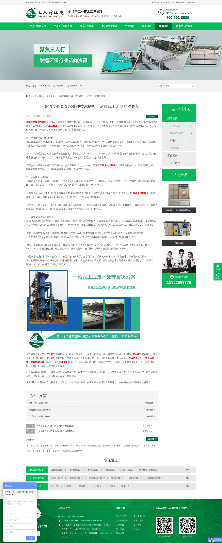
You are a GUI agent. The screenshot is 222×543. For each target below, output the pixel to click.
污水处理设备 (37, 470)
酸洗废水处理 (117, 478)
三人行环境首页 (38, 26)
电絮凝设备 (179, 243)
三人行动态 (175, 126)
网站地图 (180, 2)
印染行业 (83, 486)
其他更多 (125, 486)
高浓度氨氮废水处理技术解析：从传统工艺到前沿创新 (82, 96)
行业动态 (174, 148)
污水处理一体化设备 (75, 85)
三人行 (49, 354)
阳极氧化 (63, 362)
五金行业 (55, 486)
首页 (41, 96)
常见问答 (174, 140)
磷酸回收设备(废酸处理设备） (179, 210)
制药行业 (69, 486)
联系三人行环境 (184, 26)
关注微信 (155, 2)
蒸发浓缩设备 (37, 362)
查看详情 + (147, 426)
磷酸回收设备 (57, 470)
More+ (188, 470)
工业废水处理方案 (63, 26)
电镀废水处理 (57, 478)
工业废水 (133, 358)
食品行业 (97, 486)
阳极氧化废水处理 (155, 478)
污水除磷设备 (93, 470)
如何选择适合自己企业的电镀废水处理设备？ (56, 431)
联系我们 (137, 529)
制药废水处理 (44, 85)
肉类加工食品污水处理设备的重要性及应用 (55, 426)
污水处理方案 (37, 478)
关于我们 (120, 529)
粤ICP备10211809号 (78, 533)
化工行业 (111, 486)
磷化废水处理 (135, 478)
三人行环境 (173, 163)
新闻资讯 (163, 26)
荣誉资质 (146, 26)
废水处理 (137, 354)
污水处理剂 (58, 85)
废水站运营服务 (109, 26)
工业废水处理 (139, 516)
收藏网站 (168, 2)
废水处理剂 (138, 521)
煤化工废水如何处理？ (39, 403)
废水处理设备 (86, 26)
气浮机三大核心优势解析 (40, 416)
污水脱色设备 (75, 470)
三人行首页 (121, 516)
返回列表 (152, 116)
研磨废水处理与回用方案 (40, 410)
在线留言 (192, 2)
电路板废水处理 (76, 478)
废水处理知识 (176, 133)
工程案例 (129, 26)
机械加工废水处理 (97, 478)
